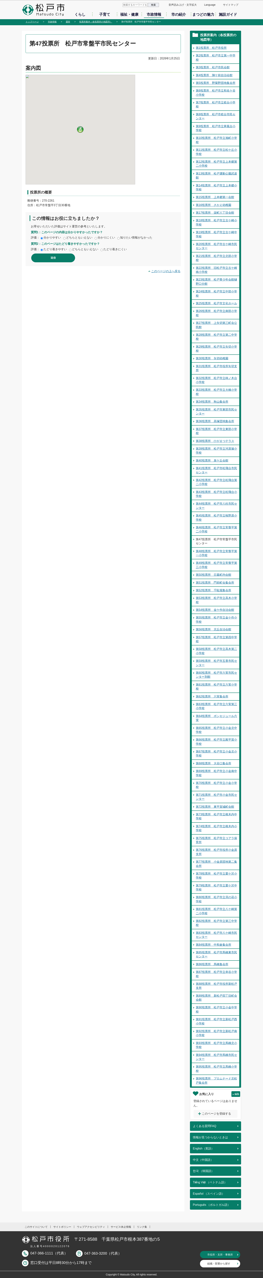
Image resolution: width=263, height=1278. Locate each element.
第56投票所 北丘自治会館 (213, 629)
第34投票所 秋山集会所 (212, 401)
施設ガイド (228, 14)
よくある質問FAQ (204, 1126)
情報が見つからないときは (210, 1137)
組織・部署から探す (218, 1263)
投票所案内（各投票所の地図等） (95, 21)
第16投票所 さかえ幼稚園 (213, 205)
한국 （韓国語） (203, 1171)
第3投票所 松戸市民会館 (213, 67)
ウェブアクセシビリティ (91, 1226)
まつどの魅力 (203, 14)
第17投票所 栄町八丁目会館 (215, 212)
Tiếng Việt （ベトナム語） (210, 1182)
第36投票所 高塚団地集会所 (215, 421)
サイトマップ (230, 4)
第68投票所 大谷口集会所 (213, 763)
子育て (104, 14)
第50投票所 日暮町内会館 (213, 574)
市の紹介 (178, 14)
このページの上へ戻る (165, 271)
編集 (237, 1093)
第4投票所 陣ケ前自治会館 (214, 75)
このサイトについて (36, 1226)
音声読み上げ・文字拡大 (183, 4)
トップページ (32, 21)
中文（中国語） (203, 1159)
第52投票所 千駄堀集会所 (213, 590)
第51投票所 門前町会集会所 (215, 582)
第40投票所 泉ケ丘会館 (212, 460)
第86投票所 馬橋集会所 (212, 964)
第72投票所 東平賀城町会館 (215, 806)
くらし (80, 14)
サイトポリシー (62, 1226)
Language (210, 4)
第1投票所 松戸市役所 (211, 47)
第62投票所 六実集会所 (212, 696)
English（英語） (203, 1148)
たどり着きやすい (55, 249)
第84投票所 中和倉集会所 (213, 944)
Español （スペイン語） (209, 1193)
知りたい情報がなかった (136, 237)
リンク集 (142, 1226)
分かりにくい (106, 237)
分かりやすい (52, 237)
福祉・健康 (129, 14)
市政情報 (154, 14)
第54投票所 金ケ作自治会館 (215, 609)
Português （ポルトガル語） (211, 1204)
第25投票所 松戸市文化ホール (216, 303)
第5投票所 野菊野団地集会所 (215, 82)
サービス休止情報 (121, 1226)
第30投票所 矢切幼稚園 (212, 358)
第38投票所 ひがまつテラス (215, 441)
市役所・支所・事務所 (220, 1254)
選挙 (68, 21)
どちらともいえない (79, 237)
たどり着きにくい (115, 249)
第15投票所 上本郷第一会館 (215, 197)
